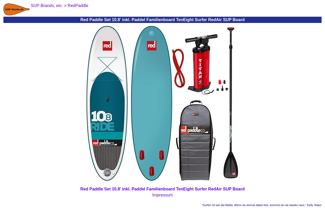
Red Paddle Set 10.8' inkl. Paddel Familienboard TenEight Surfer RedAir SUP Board (162, 189)
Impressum (162, 195)
